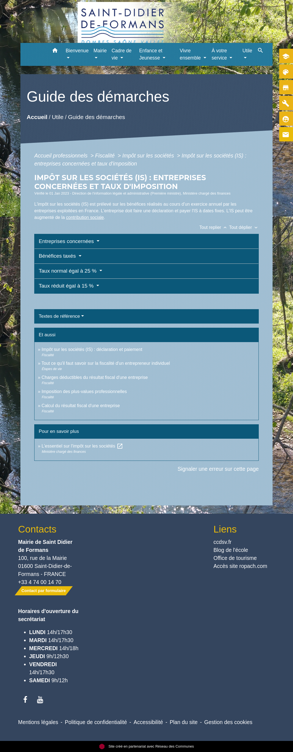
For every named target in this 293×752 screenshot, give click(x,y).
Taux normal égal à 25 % (68, 271)
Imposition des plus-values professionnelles (84, 391)
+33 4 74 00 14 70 (40, 582)
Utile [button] (247, 50)
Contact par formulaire (44, 590)
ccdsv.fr (222, 542)
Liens (225, 529)
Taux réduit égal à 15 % (67, 286)
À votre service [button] (220, 54)
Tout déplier (244, 227)
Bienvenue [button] (77, 50)
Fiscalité (105, 156)
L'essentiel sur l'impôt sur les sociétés (82, 446)
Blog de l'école (230, 550)
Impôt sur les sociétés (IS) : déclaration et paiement (92, 349)
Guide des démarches (96, 116)
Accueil (37, 116)
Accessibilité (148, 722)
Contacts (37, 529)
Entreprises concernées (67, 241)
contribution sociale (85, 217)
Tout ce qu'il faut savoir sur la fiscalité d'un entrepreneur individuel (105, 363)
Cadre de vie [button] (121, 54)
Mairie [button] (100, 50)
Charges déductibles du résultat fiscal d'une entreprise (95, 377)
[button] (55, 51)
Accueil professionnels (61, 156)
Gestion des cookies (228, 722)
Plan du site (183, 722)
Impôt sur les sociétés (149, 156)
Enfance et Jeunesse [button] (150, 54)
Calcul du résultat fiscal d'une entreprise (81, 405)
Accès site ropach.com (240, 566)
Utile (58, 116)
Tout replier (214, 227)
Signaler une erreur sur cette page (218, 469)
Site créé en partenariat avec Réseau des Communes (146, 746)
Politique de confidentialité (96, 722)
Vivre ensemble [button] (191, 54)
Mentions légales (38, 722)
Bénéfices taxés (58, 256)
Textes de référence (59, 316)
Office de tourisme (235, 558)
